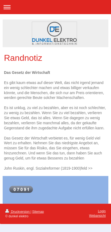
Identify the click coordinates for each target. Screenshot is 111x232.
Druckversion (18, 212)
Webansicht (97, 216)
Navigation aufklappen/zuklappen (55, 7)
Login (102, 211)
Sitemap (38, 212)
